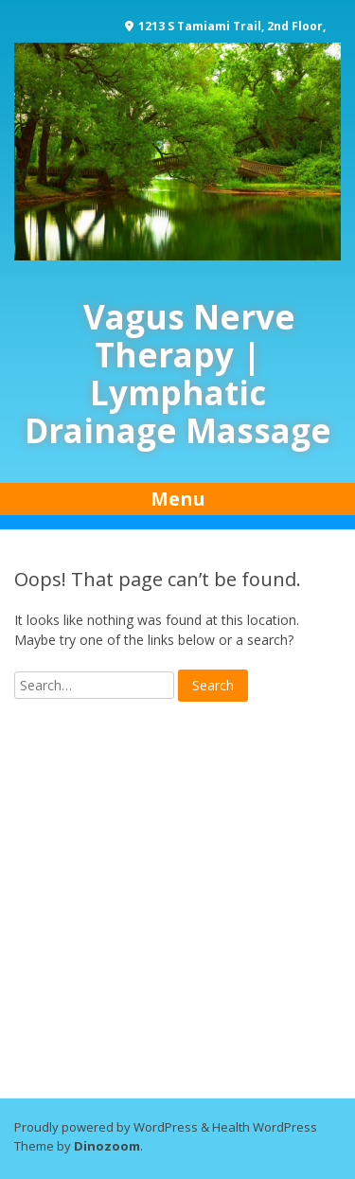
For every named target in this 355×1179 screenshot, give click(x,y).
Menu (178, 498)
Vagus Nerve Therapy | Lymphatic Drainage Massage (178, 374)
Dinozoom (107, 1145)
